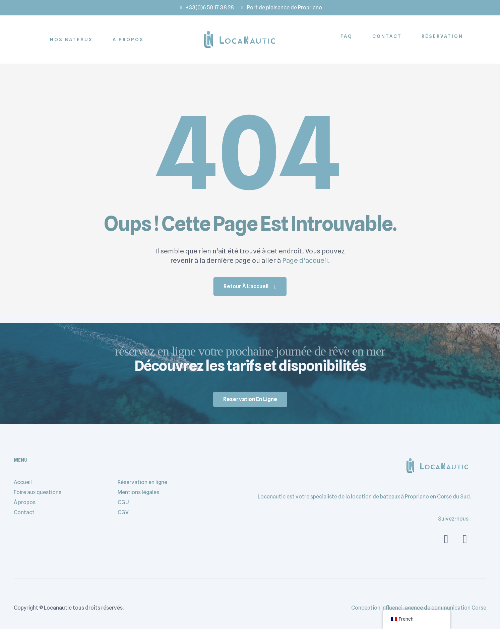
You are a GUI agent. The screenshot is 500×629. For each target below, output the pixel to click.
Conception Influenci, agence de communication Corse (418, 608)
